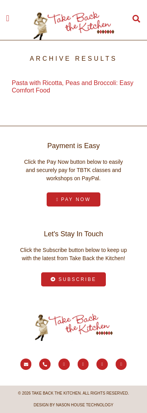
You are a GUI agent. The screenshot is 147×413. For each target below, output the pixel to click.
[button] (7, 18)
